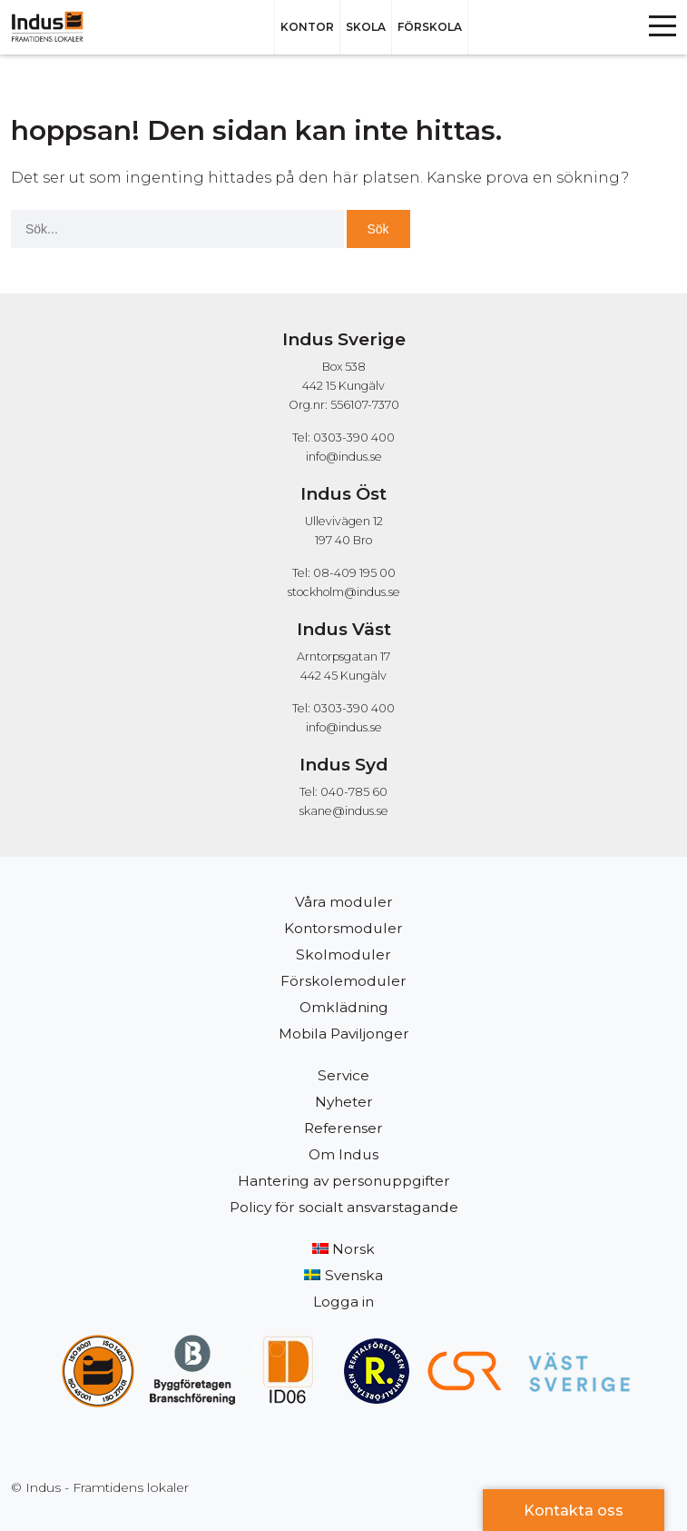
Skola (366, 27)
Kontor (307, 27)
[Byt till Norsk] (343, 1249)
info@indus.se (344, 456)
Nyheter (344, 1101)
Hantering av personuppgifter (344, 1180)
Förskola (429, 27)
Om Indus (343, 1154)
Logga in (343, 1301)
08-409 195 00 (354, 573)
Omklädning (343, 1007)
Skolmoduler (343, 954)
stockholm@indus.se (344, 592)
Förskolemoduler (343, 980)
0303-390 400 (354, 437)
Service (343, 1075)
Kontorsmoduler (343, 928)
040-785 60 (354, 792)
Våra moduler (344, 901)
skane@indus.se (343, 811)
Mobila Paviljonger (344, 1033)
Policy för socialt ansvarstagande (344, 1207)
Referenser (343, 1128)
